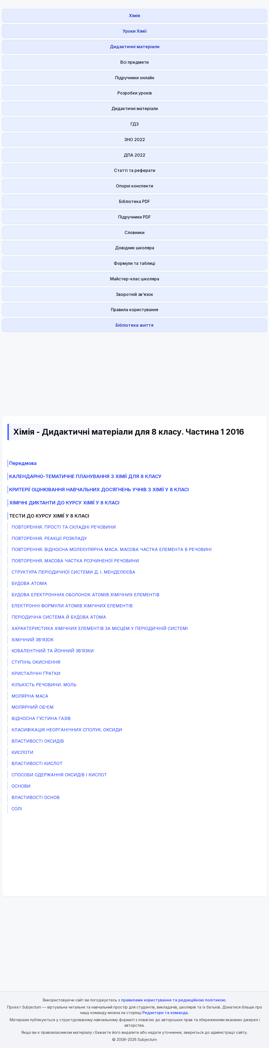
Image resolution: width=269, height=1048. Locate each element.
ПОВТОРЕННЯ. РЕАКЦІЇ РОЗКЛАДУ (49, 538)
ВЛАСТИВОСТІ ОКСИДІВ (38, 741)
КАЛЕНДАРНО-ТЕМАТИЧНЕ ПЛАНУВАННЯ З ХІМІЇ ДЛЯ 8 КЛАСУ (85, 476)
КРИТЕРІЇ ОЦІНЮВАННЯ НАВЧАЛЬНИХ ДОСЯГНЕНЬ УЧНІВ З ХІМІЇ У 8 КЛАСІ (99, 489)
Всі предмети (134, 62)
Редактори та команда (165, 1012)
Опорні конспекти (134, 185)
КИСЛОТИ (22, 752)
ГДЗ (135, 124)
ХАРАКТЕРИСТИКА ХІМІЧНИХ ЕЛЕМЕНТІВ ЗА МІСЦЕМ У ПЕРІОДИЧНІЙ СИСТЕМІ (100, 628)
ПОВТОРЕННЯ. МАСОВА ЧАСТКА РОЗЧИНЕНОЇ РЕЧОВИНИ (75, 560)
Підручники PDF (134, 217)
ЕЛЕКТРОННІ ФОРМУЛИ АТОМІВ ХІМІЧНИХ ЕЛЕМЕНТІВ (72, 605)
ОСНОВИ (21, 786)
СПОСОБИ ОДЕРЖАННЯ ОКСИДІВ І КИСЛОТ (59, 774)
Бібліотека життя (134, 325)
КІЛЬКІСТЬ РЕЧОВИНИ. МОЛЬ (44, 684)
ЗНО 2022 (134, 139)
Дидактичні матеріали (134, 46)
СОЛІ (17, 808)
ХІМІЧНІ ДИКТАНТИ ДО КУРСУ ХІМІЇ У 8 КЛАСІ (64, 502)
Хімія (134, 15)
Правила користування (134, 309)
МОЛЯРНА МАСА (30, 696)
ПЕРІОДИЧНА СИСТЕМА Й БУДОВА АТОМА (59, 617)
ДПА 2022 (134, 155)
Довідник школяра (134, 247)
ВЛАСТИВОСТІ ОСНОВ (36, 797)
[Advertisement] (134, 371)
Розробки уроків (134, 93)
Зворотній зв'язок (134, 294)
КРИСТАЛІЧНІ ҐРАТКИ (36, 673)
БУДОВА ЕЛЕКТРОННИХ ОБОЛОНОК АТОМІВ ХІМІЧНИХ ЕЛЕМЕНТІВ (85, 594)
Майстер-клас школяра (134, 278)
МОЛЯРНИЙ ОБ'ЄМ (33, 707)
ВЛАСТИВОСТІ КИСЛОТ (37, 763)
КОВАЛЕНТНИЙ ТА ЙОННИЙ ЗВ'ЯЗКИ (53, 650)
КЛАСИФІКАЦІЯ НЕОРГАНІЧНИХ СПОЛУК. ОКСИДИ (67, 729)
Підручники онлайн (134, 77)
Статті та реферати (134, 170)
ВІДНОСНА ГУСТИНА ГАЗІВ (41, 718)
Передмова (23, 463)
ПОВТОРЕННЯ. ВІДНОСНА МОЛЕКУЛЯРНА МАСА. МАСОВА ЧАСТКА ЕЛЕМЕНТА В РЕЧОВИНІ (112, 549)
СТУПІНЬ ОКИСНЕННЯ (36, 662)
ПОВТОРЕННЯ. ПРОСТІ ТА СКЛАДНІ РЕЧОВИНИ (64, 527)
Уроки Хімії (135, 31)
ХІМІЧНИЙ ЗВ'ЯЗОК (33, 639)
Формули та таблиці (134, 263)
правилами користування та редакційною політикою (173, 1000)
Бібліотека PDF (134, 201)
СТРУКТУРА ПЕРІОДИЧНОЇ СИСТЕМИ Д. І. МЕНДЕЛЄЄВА (73, 572)
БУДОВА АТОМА (29, 583)
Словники (134, 232)
